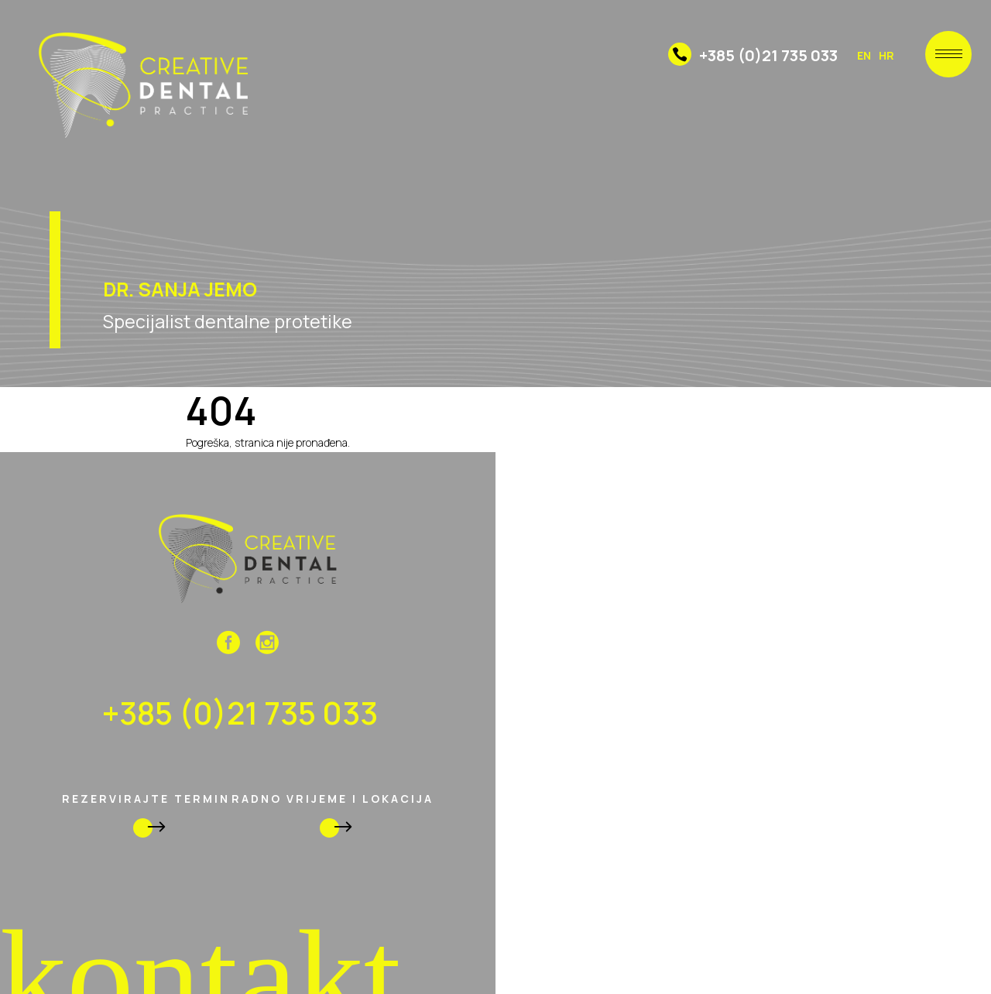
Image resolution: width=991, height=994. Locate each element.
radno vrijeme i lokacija (332, 815)
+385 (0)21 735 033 (753, 55)
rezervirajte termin (146, 815)
